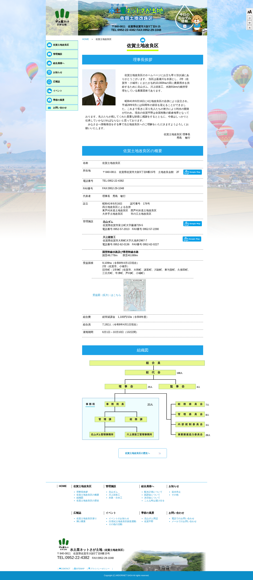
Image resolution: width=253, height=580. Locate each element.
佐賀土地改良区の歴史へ (137, 453)
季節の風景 (58, 100)
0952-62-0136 (121, 244)
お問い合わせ (60, 107)
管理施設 (57, 54)
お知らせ (57, 72)
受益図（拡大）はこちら (107, 295)
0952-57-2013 (121, 229)
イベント (57, 90)
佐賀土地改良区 (61, 45)
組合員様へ (58, 63)
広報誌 (56, 81)
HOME (85, 39)
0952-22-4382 (127, 30)
